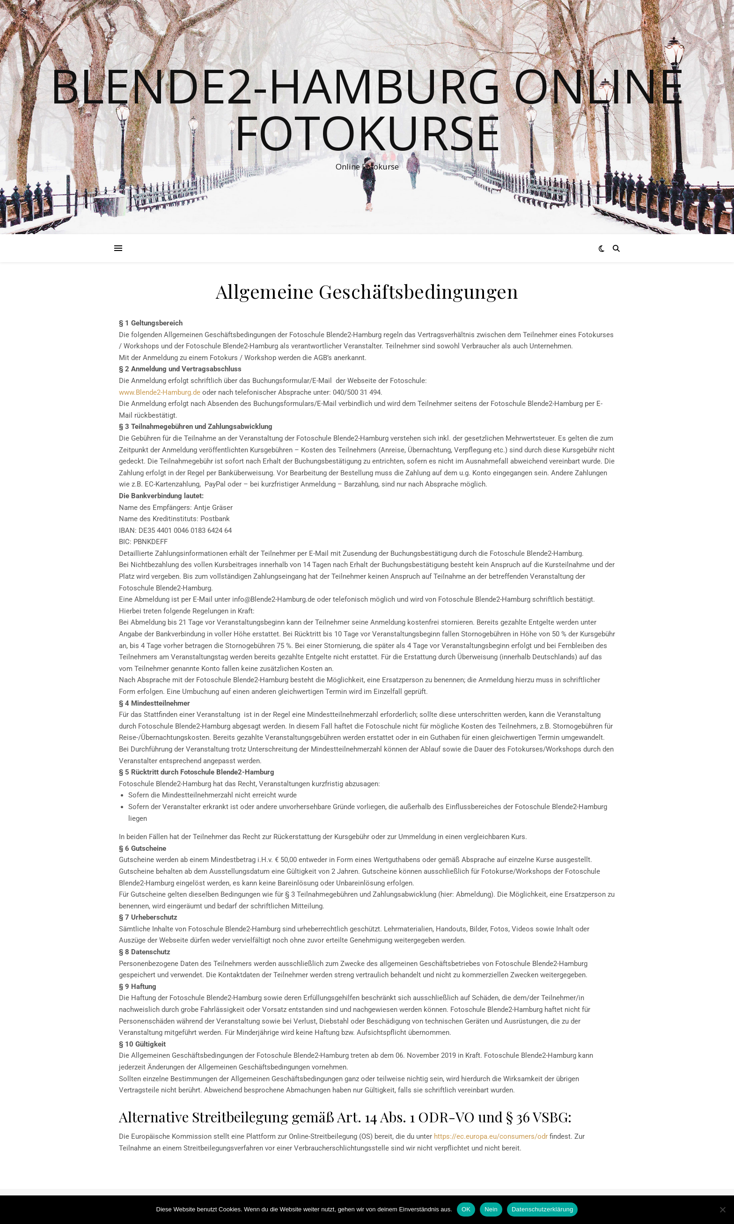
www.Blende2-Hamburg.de (159, 392)
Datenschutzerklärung (542, 1209)
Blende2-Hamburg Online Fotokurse (367, 108)
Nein (491, 1209)
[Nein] (722, 1209)
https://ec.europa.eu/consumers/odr (491, 1136)
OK (466, 1209)
